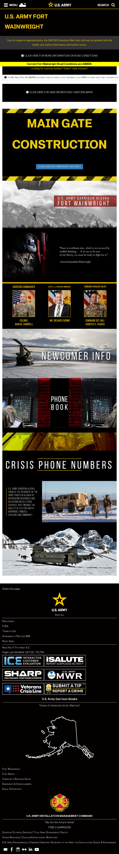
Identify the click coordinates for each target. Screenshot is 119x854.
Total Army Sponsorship (46, 832)
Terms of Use (9, 631)
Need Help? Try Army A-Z (16, 647)
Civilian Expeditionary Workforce (40, 837)
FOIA (5, 626)
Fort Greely (8, 773)
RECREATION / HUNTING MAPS (59, 92)
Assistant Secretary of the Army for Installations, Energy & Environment (78, 842)
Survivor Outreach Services (17, 832)
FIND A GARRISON (59, 827)
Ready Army (8, 641)
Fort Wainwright (11, 768)
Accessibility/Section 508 (16, 636)
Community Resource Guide (16, 778)
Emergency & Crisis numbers (16, 783)
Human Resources (11, 837)
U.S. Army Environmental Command (20, 842)
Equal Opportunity (12, 788)
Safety (64, 832)
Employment (8, 621)
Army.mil (59, 614)
